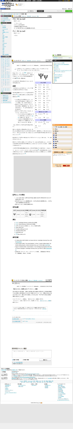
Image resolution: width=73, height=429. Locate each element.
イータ (39, 98)
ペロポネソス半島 (21, 119)
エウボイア (26, 104)
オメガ (47, 109)
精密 (56, 133)
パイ (47, 91)
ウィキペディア (17, 60)
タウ (47, 98)
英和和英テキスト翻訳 (19, 348)
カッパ (39, 104)
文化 (3, 40)
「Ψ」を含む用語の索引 (18, 362)
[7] (19, 134)
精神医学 (17, 26)
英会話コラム (5, 95)
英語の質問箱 (5, 98)
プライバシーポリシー (9, 390)
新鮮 (56, 137)
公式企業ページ (47, 385)
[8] (38, 149)
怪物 (49, 294)
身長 (56, 139)
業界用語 (4, 27)
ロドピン (56, 57)
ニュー (47, 84)
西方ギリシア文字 (19, 104)
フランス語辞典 (61, 392)
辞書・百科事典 (6, 54)
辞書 (2, 0)
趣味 (3, 44)
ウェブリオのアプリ (22, 385)
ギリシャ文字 (18, 24)
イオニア (22, 112)
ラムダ (39, 107)
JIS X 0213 (22, 210)
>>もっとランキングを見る (66, 149)
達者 (56, 143)
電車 (3, 30)
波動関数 (28, 28)
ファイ (47, 102)
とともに (24, 28)
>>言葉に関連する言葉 (47, 322)
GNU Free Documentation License (33, 373)
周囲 (14, 296)
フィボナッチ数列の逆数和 (24, 204)
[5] (17, 96)
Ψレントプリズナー (58, 76)
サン (47, 114)
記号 (26, 26)
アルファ (40, 84)
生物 (3, 48)
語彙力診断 (5, 100)
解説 (37, 288)
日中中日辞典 (22, 0)
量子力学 (19, 28)
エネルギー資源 (30, 293)
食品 (3, 49)
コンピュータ (5, 28)
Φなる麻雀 (56, 65)
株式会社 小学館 (14, 372)
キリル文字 (15, 81)
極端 (56, 147)
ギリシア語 (21, 74)
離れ (29, 294)
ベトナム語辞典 (61, 396)
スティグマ (40, 122)
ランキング (34, 16)
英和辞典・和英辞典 (61, 387)
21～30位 (65, 126)
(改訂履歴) (25, 374)
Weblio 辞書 (66, 0)
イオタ (39, 102)
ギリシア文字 (43, 82)
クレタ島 (17, 99)
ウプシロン (48, 100)
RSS (41, 402)
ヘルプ (71, 0)
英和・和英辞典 (16, 0)
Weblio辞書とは (8, 385)
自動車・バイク (6, 32)
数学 (16, 204)
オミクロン (48, 89)
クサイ (47, 87)
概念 (56, 145)
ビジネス (4, 25)
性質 (40, 291)
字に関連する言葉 (15, 318)
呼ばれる (46, 294)
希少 (21, 291)
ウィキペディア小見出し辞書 (21, 280)
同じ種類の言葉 (9, 14)
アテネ (25, 110)
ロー (47, 93)
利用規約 (6, 388)
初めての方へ (64, 8)
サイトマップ (7, 391)
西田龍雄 (42, 251)
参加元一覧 (70, 8)
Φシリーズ (56, 67)
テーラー (28, 99)
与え (35, 294)
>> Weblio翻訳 (69, 152)
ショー (47, 117)
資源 (23, 291)
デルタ (39, 91)
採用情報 (46, 387)
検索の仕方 (7, 386)
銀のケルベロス (17, 288)
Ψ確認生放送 (56, 77)
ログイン (60, 0)
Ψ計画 (55, 80)
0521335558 (19, 241)
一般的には (27, 291)
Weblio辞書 (15, 375)
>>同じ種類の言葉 (39, 322)
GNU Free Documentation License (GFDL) (27, 377)
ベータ (39, 87)
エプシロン (40, 93)
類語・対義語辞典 (8, 0)
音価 (22, 78)
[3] (16, 77)
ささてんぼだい (28, 318)
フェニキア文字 (20, 88)
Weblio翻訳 (60, 388)
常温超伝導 (47, 291)
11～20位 (60, 126)
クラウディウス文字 (42, 143)
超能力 (21, 26)
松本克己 (17, 251)
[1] (24, 72)
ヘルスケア (5, 43)
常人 (27, 294)
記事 (23, 288)
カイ (47, 104)
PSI (23, 321)
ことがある (21, 296)
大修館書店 (19, 253)
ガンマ (39, 89)
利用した (18, 293)
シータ (39, 100)
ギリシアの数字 (43, 119)
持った (43, 291)
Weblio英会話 (5, 97)
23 (23, 24)
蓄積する (38, 291)
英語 (31, 74)
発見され (17, 291)
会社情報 (46, 386)
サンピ (47, 122)
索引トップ (24, 16)
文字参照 (26, 210)
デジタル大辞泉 (17, 16)
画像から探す (20, 386)
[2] (25, 72)
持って (17, 294)
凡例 (37, 16)
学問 (3, 38)
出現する (17, 296)
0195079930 (47, 245)
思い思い (56, 141)
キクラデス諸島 (27, 114)
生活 (3, 41)
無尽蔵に (31, 291)
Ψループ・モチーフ (58, 74)
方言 (3, 52)
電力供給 (22, 293)
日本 (14, 291)
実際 (44, 293)
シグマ (47, 95)
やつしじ (33, 318)
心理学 (26, 197)
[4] (16, 94)
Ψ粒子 (55, 79)
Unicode (18, 210)
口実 (56, 135)
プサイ (16, 35)
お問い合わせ (34, 385)
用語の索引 (29, 16)
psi (17, 222)
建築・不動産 (5, 36)
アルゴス (29, 110)
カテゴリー (39, 60)
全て (2, 24)
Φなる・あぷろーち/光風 (59, 62)
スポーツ (4, 46)
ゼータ (39, 95)
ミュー (39, 109)
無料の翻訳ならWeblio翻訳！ (20, 5)
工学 (3, 35)
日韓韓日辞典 (28, 0)
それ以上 (48, 293)
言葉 (14, 14)
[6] (18, 96)
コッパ (39, 125)
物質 (51, 291)
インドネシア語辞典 (61, 393)
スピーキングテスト (7, 102)
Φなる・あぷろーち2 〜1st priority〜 (61, 64)
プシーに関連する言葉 (16, 321)
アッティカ (20, 114)
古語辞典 (34, 0)
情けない (56, 131)
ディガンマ (40, 114)
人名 (3, 51)
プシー (17, 23)
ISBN (43, 245)
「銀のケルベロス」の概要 (45, 300)
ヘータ (39, 117)
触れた (23, 294)
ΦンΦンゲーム (57, 68)
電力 (34, 291)
